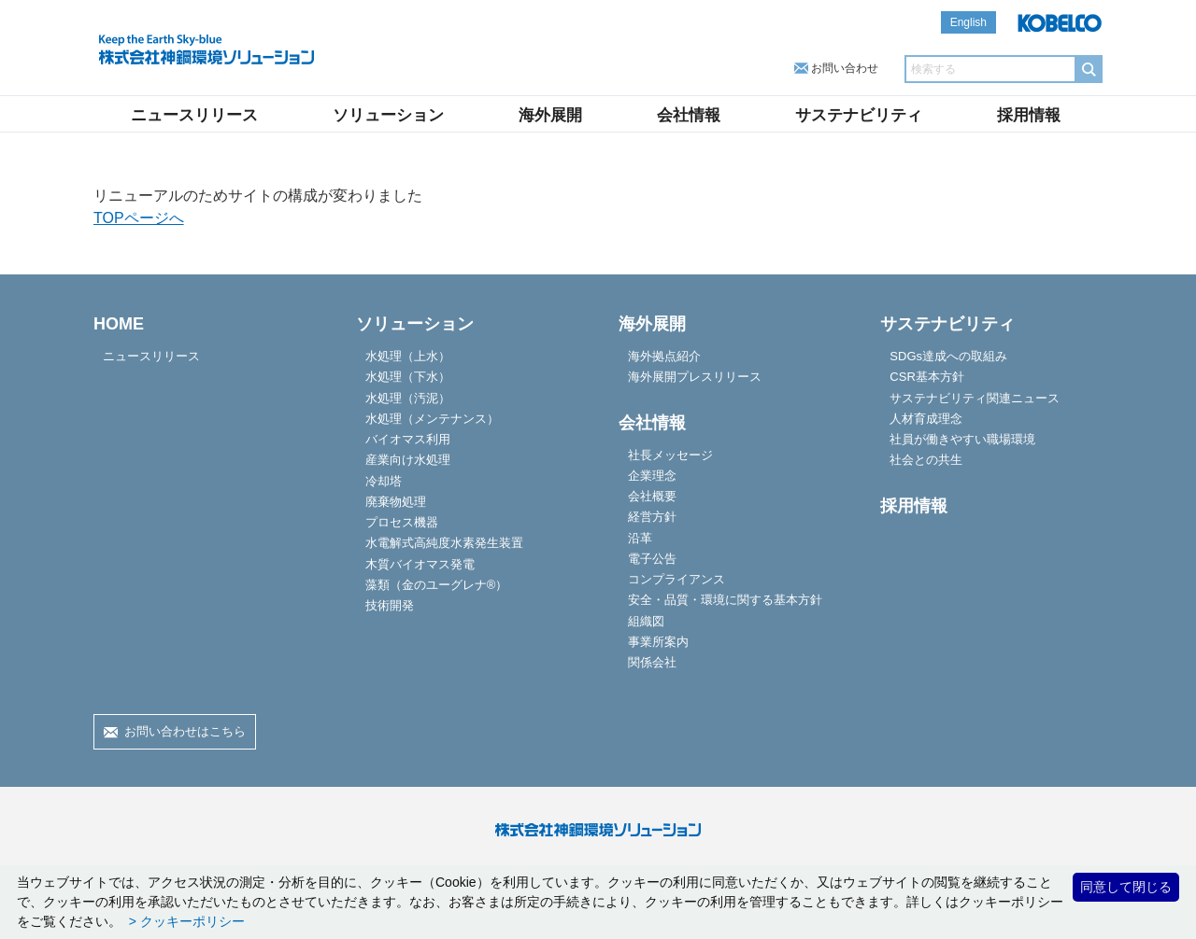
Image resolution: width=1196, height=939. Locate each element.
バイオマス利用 (407, 439)
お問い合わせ (844, 68)
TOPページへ (138, 218)
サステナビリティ (858, 115)
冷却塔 (383, 481)
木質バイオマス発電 (420, 564)
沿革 (640, 538)
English (968, 22)
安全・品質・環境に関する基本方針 (725, 600)
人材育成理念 (926, 419)
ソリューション (388, 115)
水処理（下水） (407, 377)
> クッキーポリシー (185, 921)
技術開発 (389, 605)
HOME (118, 324)
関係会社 (652, 662)
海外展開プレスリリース (695, 377)
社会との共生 (926, 460)
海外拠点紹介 (664, 356)
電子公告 (652, 559)
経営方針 (652, 517)
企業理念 (652, 476)
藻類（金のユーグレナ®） (436, 585)
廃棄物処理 (395, 502)
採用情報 (1029, 115)
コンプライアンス (676, 579)
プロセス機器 (401, 522)
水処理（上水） (407, 356)
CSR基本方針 (926, 377)
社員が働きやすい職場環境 (962, 439)
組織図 (646, 621)
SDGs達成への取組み (948, 356)
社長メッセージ (670, 455)
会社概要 (652, 496)
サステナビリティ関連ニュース (975, 398)
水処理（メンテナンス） (432, 419)
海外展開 (550, 115)
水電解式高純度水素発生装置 (444, 543)
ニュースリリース (194, 115)
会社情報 (688, 115)
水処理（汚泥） (407, 398)
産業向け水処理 (407, 460)
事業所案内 (658, 642)
